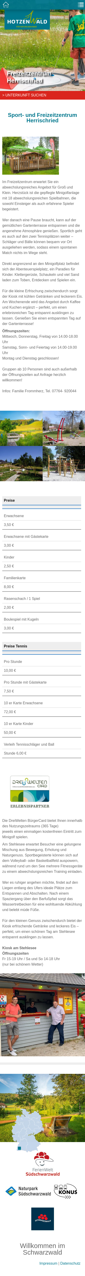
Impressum (48, 1263)
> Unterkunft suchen (24, 95)
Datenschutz (70, 1263)
